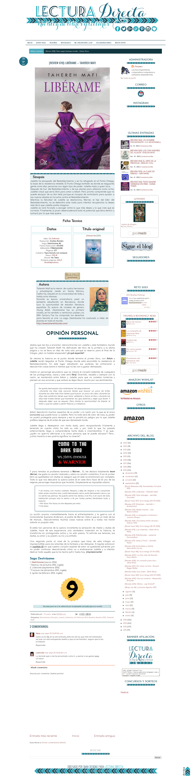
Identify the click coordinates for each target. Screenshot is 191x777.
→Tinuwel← (138, 67)
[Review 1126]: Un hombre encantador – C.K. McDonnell (145, 141)
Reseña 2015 (101, 617)
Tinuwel (131, 298)
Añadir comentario (39, 668)
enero (128, 616)
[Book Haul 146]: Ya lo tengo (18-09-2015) (142, 526)
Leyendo (139, 199)
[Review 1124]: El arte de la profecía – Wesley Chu (143, 162)
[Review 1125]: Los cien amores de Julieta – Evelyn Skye (145, 152)
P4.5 (86, 617)
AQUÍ (59, 260)
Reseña (92, 617)
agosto (128, 592)
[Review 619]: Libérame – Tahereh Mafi (141, 492)
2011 (125, 630)
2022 (125, 446)
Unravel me (91, 236)
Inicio (75, 736)
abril (127, 605)
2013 (125, 623)
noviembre (130, 476)
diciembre (129, 473)
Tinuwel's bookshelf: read (139, 316)
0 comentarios (144, 146)
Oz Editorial (54, 239)
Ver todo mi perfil (128, 78)
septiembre (130, 483)
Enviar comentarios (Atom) (54, 743)
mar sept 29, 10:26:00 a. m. (56, 653)
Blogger (105, 771)
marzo (128, 609)
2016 (125, 467)
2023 (125, 443)
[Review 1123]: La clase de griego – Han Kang (142, 173)
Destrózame (38, 562)
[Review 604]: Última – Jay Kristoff (139, 584)
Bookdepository (51, 262)
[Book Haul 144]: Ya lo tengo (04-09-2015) (143, 575)
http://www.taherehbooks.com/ (52, 323)
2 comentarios (144, 167)
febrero (128, 612)
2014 (125, 620)
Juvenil (61, 617)
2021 (125, 450)
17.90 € (54, 255)
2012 (125, 627)
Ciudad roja (131, 340)
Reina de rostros (133, 322)
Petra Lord (131, 324)
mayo (128, 602)
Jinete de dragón (129, 224)
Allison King (132, 335)
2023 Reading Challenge (135, 295)
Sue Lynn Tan (132, 351)
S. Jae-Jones (132, 362)
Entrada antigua (104, 736)
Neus (38, 633)
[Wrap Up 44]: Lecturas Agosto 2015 (140, 587)
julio (127, 595)
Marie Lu (131, 342)
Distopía (54, 617)
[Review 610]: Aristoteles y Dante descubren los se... (139, 547)
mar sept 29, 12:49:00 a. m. (52, 633)
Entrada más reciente (43, 736)
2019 (125, 456)
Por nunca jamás (133, 349)
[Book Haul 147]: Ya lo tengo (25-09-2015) (142, 501)
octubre (129, 480)
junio (127, 598)
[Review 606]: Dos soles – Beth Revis (141, 572)
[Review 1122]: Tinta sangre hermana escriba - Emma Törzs (67, 51)
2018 (125, 460)
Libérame (69, 617)
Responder (41, 645)
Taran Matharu (128, 226)
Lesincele (40, 653)
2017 (125, 463)
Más (150, 146)
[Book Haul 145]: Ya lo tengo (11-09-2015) (142, 552)
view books (147, 307)
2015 (125, 470)
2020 (125, 453)
